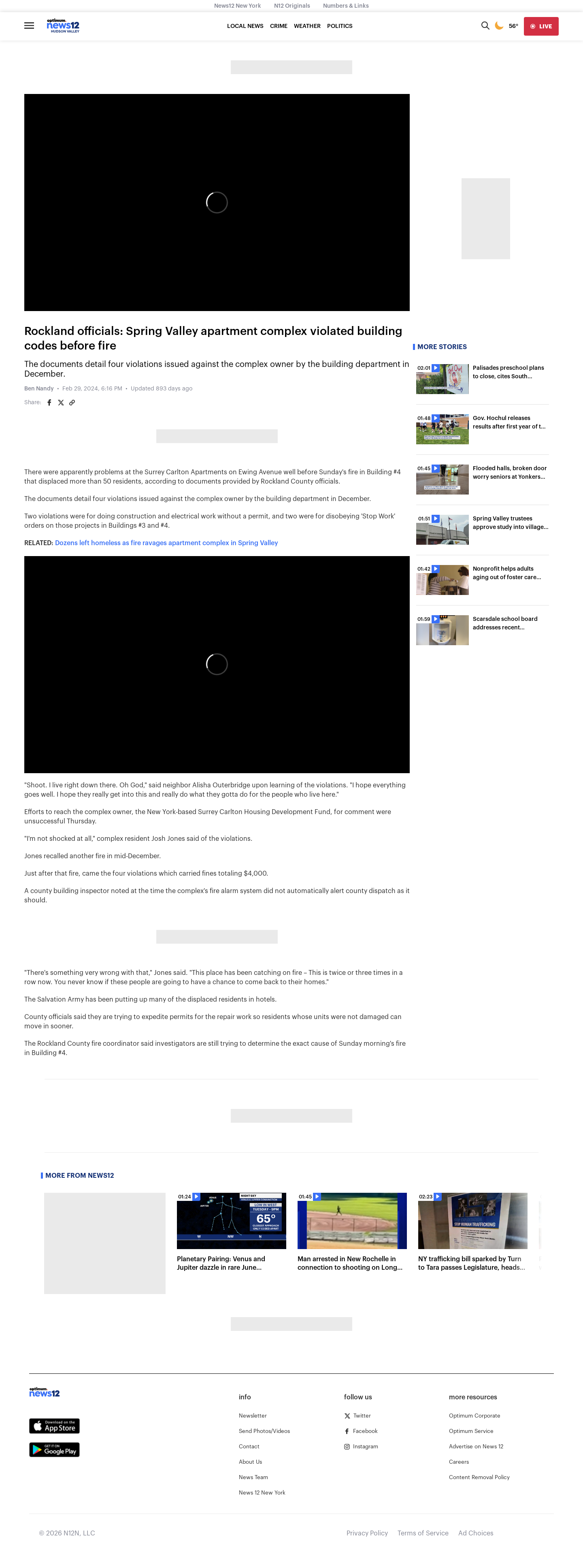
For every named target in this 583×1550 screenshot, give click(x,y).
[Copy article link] (72, 402)
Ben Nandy (39, 389)
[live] (541, 26)
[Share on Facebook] (49, 402)
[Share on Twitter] (60, 402)
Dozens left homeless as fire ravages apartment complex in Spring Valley (166, 543)
